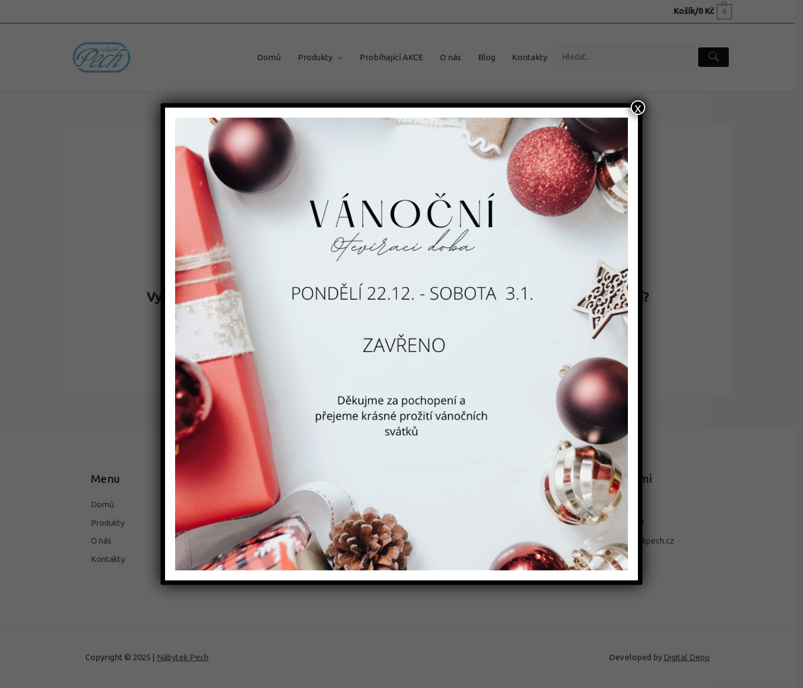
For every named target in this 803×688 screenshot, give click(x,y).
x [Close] (638, 107)
